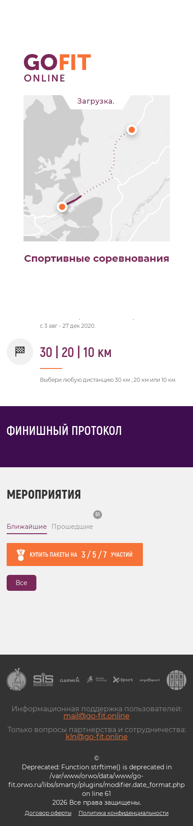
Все (22, 583)
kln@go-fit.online (97, 737)
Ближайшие (27, 527)
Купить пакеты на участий (81, 554)
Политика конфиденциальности (124, 813)
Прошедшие (72, 527)
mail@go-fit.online (96, 716)
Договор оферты (48, 813)
